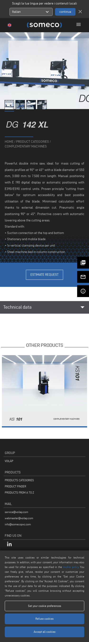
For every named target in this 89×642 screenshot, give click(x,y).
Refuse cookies (44, 618)
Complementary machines (26, 146)
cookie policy (70, 567)
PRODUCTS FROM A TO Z (19, 492)
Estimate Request (44, 274)
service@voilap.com (16, 512)
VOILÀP (9, 461)
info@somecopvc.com (18, 524)
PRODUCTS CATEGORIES (19, 480)
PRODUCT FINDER (15, 486)
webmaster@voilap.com (19, 518)
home (9, 141)
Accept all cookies (45, 631)
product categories (32, 141)
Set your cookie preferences (44, 605)
